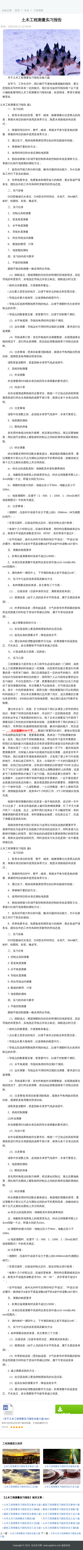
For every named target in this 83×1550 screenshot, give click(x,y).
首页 (17, 10)
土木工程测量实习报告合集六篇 (25, 1533)
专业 (26, 10)
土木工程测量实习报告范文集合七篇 (22, 1504)
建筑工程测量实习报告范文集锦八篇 (22, 1514)
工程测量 (38, 10)
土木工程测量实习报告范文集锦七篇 (61, 1523)
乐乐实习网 (36, 1545)
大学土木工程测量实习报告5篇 (19, 1518)
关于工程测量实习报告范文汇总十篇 (61, 1518)
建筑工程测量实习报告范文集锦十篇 (61, 1504)
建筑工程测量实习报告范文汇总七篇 (22, 1527)
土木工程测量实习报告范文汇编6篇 (22, 1509)
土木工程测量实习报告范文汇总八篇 (61, 1514)
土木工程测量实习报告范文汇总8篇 (22, 1523)
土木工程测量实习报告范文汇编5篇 (61, 1527)
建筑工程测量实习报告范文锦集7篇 (61, 1509)
